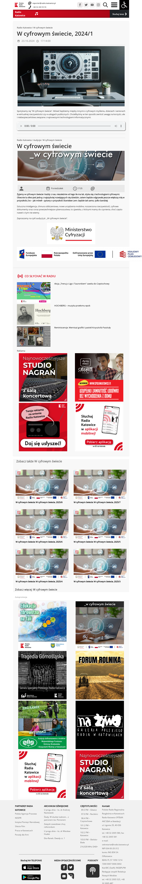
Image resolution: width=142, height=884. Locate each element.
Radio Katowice (24, 27)
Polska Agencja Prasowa (26, 813)
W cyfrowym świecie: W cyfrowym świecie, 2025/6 (39, 541)
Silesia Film (20, 826)
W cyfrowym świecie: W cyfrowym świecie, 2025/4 (39, 581)
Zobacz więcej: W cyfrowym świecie (36, 589)
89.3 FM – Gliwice (88, 809)
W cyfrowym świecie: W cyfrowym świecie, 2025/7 (97, 502)
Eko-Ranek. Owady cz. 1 (54, 838)
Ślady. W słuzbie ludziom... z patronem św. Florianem (56, 818)
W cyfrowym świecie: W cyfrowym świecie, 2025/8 (39, 502)
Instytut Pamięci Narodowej (27, 822)
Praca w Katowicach (24, 830)
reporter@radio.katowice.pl (44, 3)
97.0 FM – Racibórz (89, 814)
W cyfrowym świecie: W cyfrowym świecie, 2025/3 (97, 581)
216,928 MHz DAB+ (89, 846)
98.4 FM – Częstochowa (86, 820)
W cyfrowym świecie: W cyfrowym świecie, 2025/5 (97, 541)
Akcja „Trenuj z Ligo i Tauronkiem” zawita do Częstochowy (81, 283)
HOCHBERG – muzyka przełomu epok (72, 305)
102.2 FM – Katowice (85, 834)
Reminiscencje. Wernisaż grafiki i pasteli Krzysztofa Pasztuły (82, 327)
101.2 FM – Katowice (85, 827)
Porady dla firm (22, 834)
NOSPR (18, 818)
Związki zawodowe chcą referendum (54, 825)
